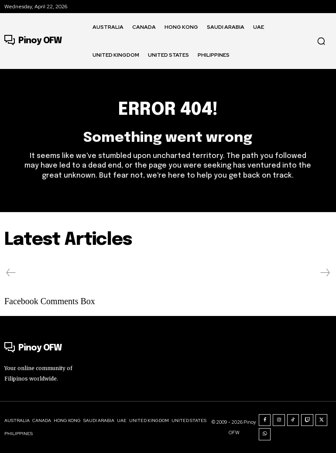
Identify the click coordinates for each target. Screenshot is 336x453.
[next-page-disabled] (325, 272)
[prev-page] (11, 272)
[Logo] (33, 41)
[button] (321, 41)
